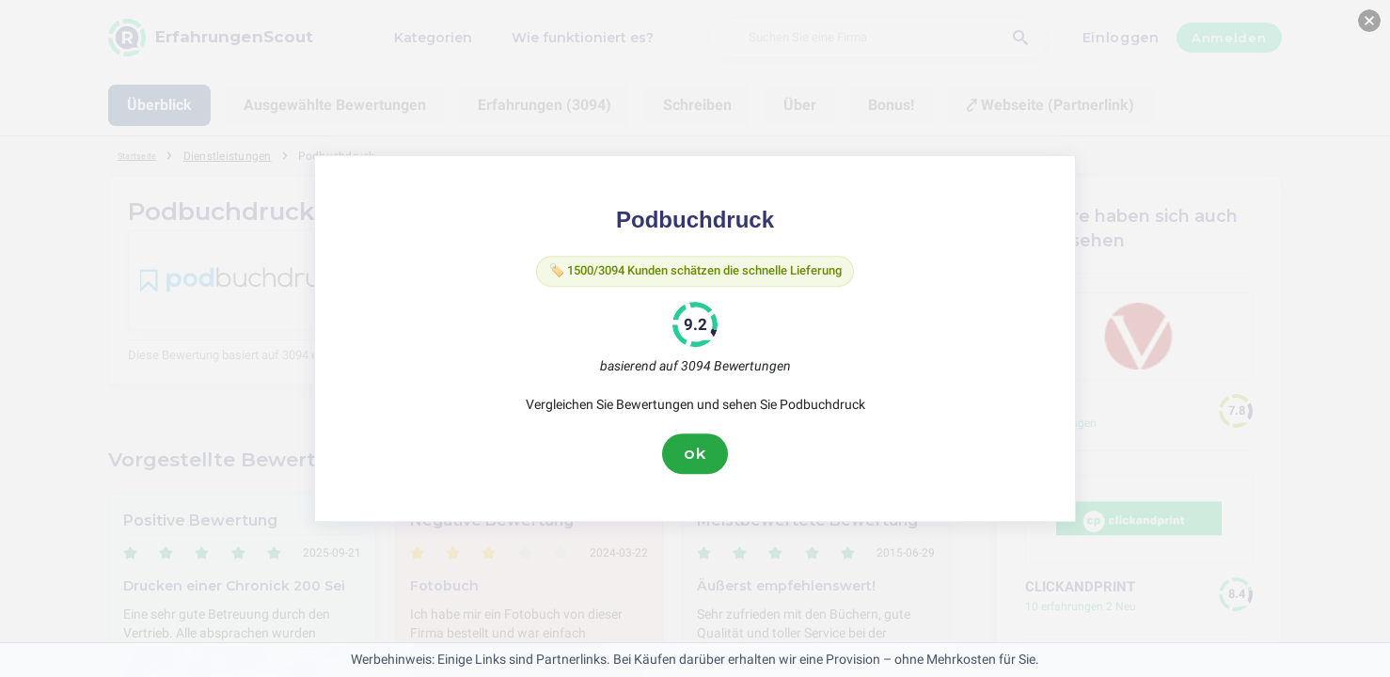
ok (695, 458)
